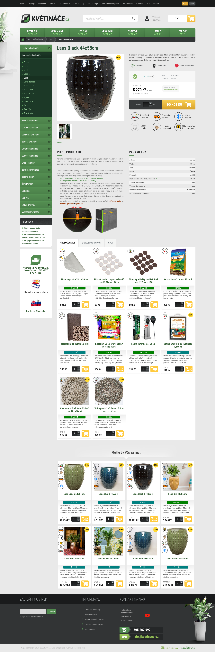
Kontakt (156, 3)
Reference (42, 3)
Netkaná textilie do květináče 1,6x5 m (178, 345)
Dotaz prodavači (91, 242)
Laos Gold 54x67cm (74, 558)
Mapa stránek (26, 648)
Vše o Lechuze (64, 3)
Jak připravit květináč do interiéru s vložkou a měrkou (81, 178)
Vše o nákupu (93, 3)
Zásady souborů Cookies (94, 620)
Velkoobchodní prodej (110, 3)
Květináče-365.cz (126, 613)
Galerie (52, 3)
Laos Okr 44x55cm (177, 494)
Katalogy (31, 3)
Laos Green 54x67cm (74, 494)
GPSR (110, 242)
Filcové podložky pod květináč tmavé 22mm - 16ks (143, 281)
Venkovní (107, 33)
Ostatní (132, 33)
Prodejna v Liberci (143, 3)
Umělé (157, 33)
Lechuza (32, 33)
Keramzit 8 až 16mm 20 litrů (178, 279)
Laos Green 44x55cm (108, 558)
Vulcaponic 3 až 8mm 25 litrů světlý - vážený (74, 410)
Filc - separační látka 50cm (74, 279)
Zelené (182, 33)
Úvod (22, 3)
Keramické (57, 33)
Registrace (156, 20)
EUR (192, 3)
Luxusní (82, 33)
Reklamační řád (91, 615)
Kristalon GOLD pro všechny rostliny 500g (109, 345)
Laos (50, 39)
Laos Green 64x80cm (177, 558)
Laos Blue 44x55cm (143, 558)
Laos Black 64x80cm (143, 494)
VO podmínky (90, 629)
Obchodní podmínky (92, 610)
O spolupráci (128, 3)
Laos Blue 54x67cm (108, 494)
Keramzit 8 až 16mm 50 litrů (74, 343)
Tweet (59, 143)
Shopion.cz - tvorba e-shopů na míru (70, 648)
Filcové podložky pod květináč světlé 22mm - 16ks (109, 281)
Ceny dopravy (79, 3)
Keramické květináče (35, 39)
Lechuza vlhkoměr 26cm (143, 343)
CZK (185, 3)
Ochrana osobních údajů (94, 624)
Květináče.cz (126, 610)
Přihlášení (156, 17)
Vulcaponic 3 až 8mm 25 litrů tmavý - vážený (108, 410)
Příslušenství (67, 242)
